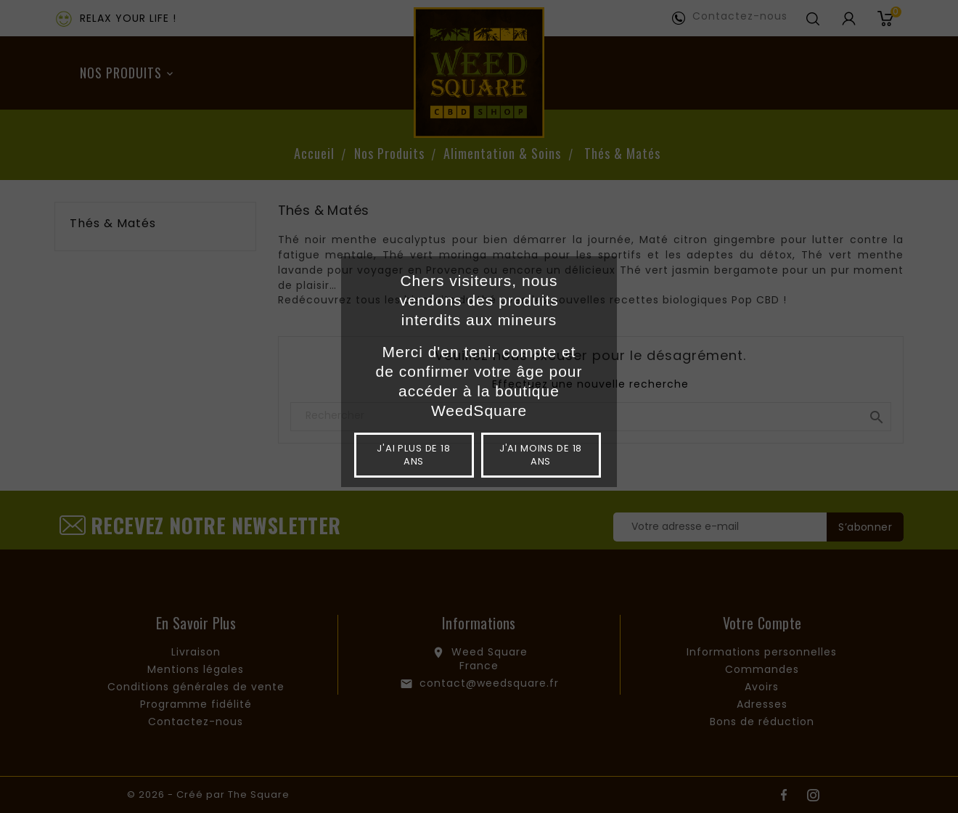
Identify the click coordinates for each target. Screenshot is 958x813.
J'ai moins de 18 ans (541, 454)
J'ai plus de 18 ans (414, 454)
